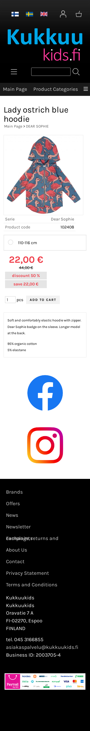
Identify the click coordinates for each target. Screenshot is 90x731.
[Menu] (85, 89)
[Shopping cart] (78, 14)
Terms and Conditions (31, 585)
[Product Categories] (14, 72)
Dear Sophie (62, 219)
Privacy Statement (27, 573)
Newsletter (18, 527)
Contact (15, 561)
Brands (14, 492)
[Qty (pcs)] (10, 299)
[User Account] (63, 14)
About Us (16, 550)
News (12, 515)
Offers (13, 503)
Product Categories (55, 89)
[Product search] (51, 72)
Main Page (15, 89)
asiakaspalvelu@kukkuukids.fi (42, 647)
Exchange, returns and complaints (32, 538)
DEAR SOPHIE (37, 126)
